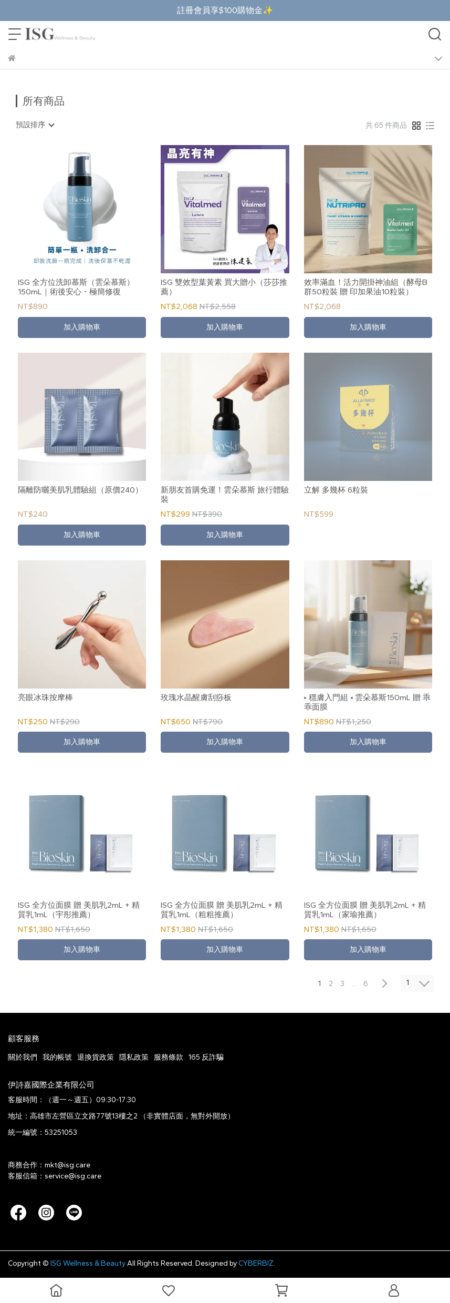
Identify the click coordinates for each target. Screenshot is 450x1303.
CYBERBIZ (256, 1263)
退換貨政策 (95, 1057)
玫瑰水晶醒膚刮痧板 (196, 697)
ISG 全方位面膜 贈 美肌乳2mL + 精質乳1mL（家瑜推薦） (365, 909)
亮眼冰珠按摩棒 (45, 697)
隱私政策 (134, 1057)
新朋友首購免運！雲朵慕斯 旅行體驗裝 (225, 494)
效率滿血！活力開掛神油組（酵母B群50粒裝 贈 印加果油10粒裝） (365, 287)
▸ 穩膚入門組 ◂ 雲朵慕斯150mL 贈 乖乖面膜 (367, 702)
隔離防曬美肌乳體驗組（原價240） (80, 490)
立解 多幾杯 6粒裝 (336, 490)
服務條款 (168, 1057)
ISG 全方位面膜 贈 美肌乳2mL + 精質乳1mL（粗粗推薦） (221, 909)
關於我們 (22, 1057)
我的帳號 (57, 1057)
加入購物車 (82, 327)
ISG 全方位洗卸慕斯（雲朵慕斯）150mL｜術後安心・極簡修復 (76, 287)
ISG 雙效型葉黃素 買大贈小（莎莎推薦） (224, 287)
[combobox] (35, 125)
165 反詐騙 (206, 1057)
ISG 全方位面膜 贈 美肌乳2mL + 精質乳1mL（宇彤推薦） (79, 909)
